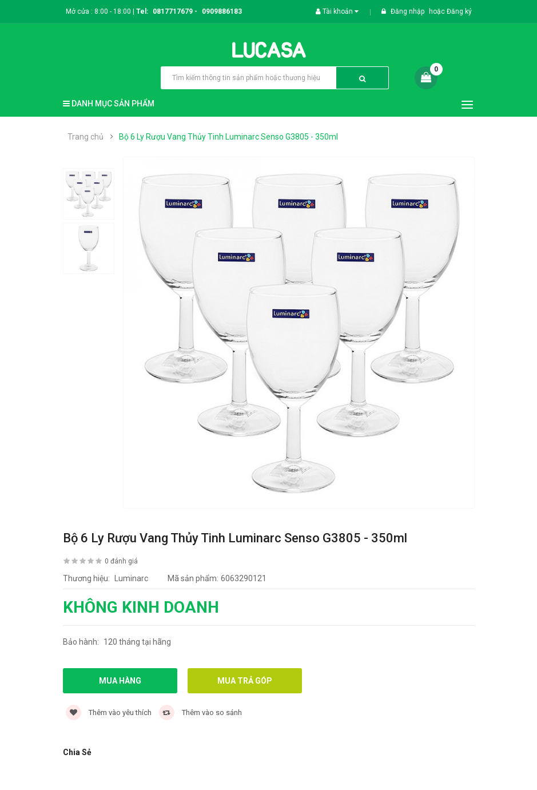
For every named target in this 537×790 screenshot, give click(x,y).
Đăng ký (459, 11)
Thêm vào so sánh (200, 712)
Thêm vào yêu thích (109, 712)
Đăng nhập (408, 11)
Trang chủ (85, 137)
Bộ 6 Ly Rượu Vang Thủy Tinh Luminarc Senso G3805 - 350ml (228, 137)
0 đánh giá (121, 561)
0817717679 (173, 11)
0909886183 (222, 11)
